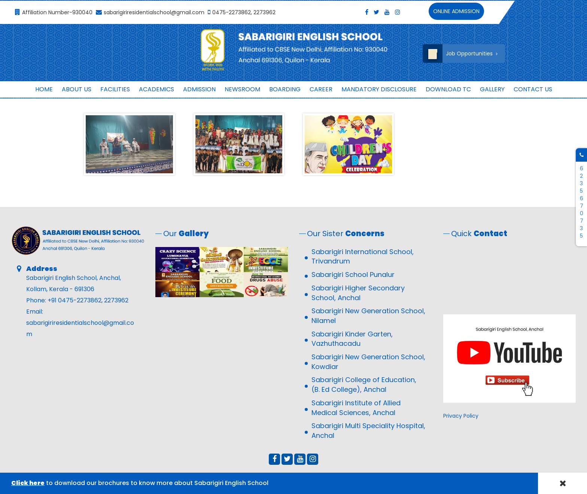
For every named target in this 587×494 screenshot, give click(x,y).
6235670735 (581, 202)
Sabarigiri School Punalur (353, 274)
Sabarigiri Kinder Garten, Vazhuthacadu (352, 338)
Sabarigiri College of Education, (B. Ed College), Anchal (363, 384)
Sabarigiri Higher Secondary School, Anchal (358, 292)
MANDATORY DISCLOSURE (379, 89)
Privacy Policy (460, 416)
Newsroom (242, 89)
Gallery (492, 89)
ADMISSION (199, 89)
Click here (28, 483)
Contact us (533, 89)
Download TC (448, 89)
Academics (156, 89)
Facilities (115, 89)
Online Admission (456, 11)
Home (44, 89)
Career (321, 89)
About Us (76, 89)
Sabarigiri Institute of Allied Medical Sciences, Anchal (356, 407)
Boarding (285, 89)
